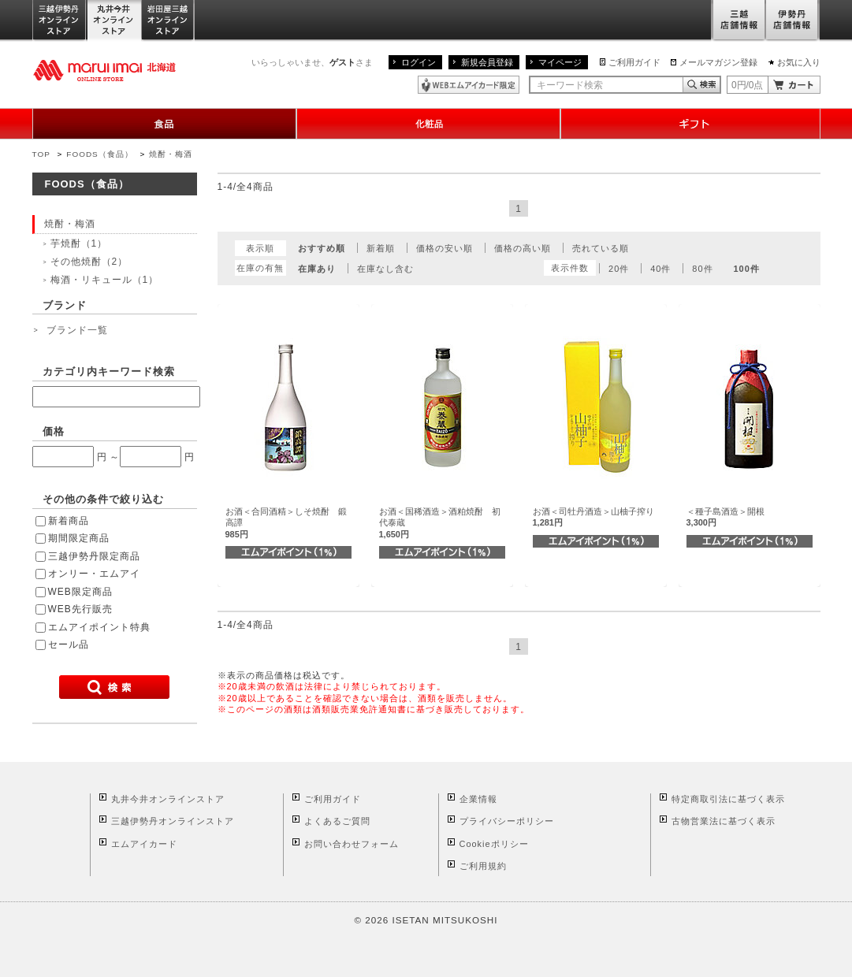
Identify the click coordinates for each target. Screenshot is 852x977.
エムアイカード (144, 844)
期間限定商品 (79, 538)
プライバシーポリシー (506, 821)
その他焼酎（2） (89, 261)
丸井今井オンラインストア (114, 21)
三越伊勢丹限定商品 (94, 556)
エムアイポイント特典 (99, 627)
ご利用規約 (483, 866)
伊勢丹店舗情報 (792, 21)
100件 (746, 268)
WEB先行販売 (80, 609)
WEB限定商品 (80, 591)
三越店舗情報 (738, 21)
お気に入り (798, 62)
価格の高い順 (522, 248)
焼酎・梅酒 (170, 154)
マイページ (560, 62)
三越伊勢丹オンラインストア (59, 21)
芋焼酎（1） (79, 243)
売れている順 (600, 248)
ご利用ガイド (634, 62)
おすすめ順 (321, 248)
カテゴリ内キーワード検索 (109, 371)
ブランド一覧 (77, 330)
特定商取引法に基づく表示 (728, 799)
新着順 (380, 248)
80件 (702, 268)
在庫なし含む (385, 268)
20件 (618, 268)
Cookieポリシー (494, 844)
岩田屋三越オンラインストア (168, 21)
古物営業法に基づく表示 (724, 821)
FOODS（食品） (99, 154)
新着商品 (68, 520)
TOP (41, 154)
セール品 (68, 644)
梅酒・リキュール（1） (104, 279)
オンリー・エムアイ (94, 573)
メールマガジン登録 (718, 62)
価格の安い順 (444, 248)
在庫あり (317, 268)
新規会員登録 (487, 62)
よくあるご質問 (337, 821)
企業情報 (478, 799)
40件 (660, 268)
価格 (54, 431)
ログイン (418, 62)
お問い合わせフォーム (351, 844)
